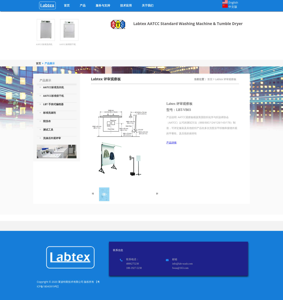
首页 (67, 5)
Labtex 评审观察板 (225, 79)
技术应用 (126, 5)
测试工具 (46, 129)
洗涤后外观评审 (50, 138)
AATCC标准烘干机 (52, 96)
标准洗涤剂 (48, 113)
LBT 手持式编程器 (52, 104)
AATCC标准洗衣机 (52, 87)
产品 (83, 5)
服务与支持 (103, 5)
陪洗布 (45, 121)
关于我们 (147, 5)
